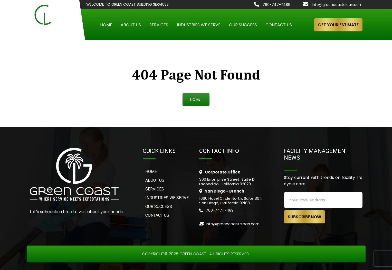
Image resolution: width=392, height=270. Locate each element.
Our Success (243, 25)
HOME (195, 99)
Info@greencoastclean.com (337, 4)
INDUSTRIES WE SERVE (167, 197)
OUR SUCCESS (158, 206)
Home (106, 25)
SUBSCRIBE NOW (304, 217)
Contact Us (278, 25)
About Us (131, 25)
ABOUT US (154, 180)
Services (158, 25)
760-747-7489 (276, 4)
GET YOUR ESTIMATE (338, 25)
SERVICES (154, 189)
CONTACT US (157, 215)
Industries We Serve (199, 25)
